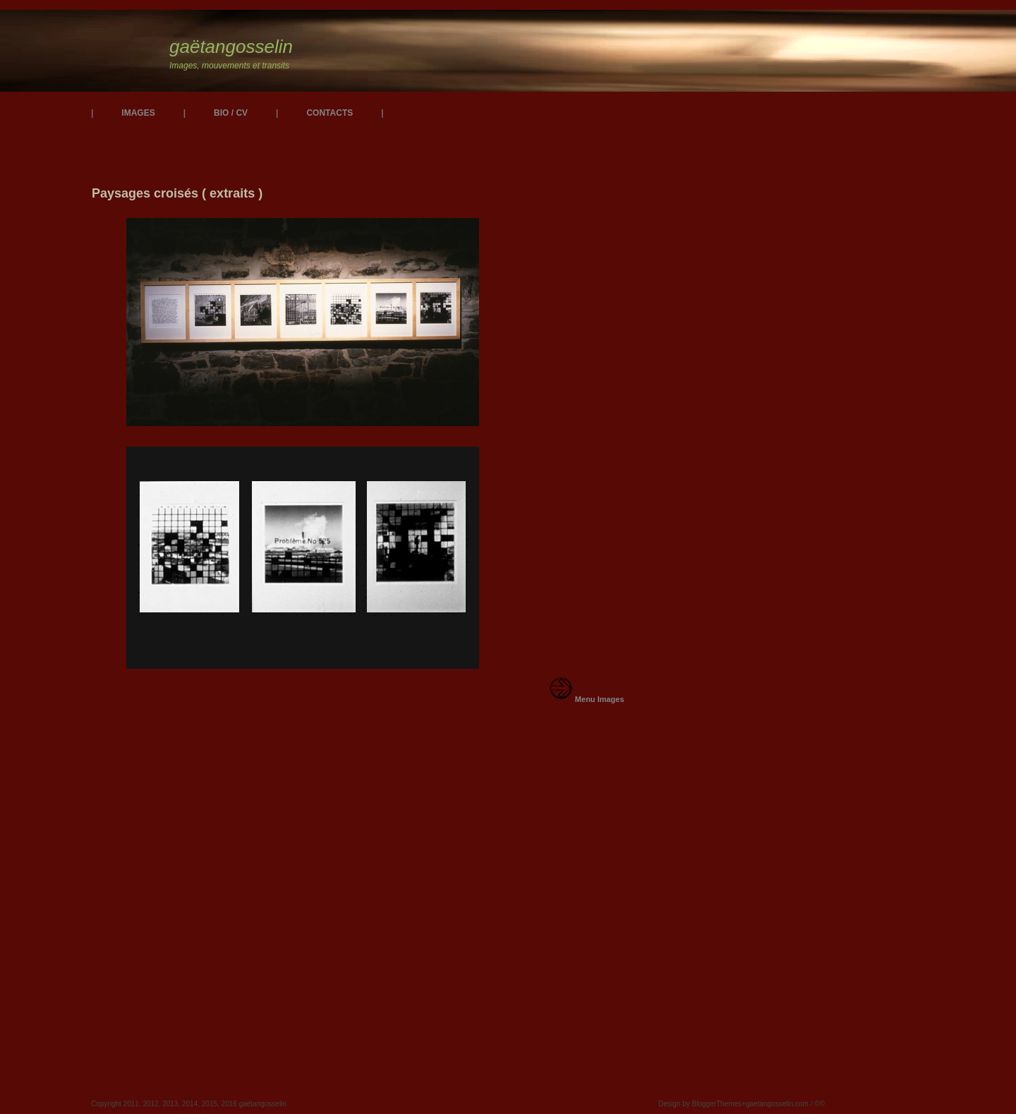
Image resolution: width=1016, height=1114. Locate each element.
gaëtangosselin (231, 46)
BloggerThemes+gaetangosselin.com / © (756, 1104)
